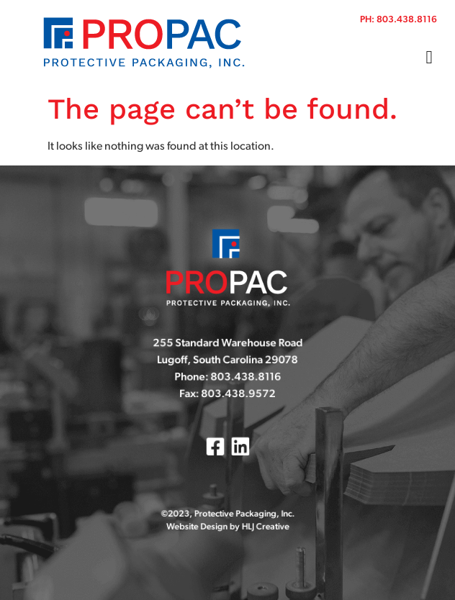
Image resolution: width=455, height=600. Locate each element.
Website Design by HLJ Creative (227, 523)
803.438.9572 (238, 395)
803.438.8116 (407, 19)
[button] (429, 57)
